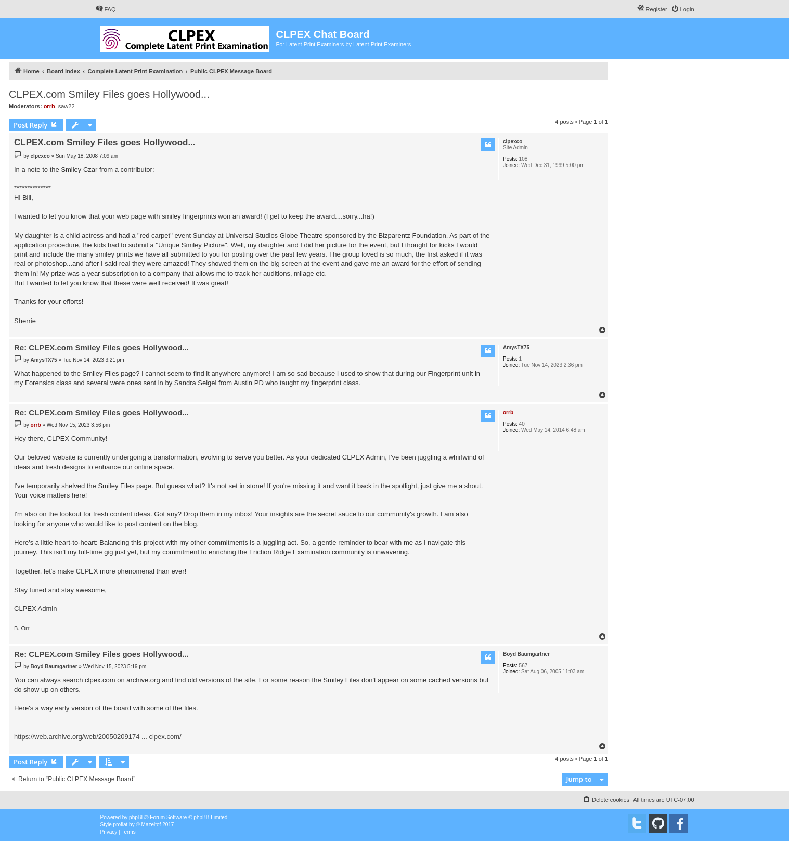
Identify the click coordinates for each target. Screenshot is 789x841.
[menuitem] (105, 9)
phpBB (137, 817)
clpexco (512, 141)
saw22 (66, 106)
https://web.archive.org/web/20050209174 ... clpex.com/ (98, 737)
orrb (49, 106)
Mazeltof (151, 824)
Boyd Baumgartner (526, 654)
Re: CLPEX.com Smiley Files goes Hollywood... (101, 347)
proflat (120, 824)
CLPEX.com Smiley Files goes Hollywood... (109, 94)
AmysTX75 (516, 347)
